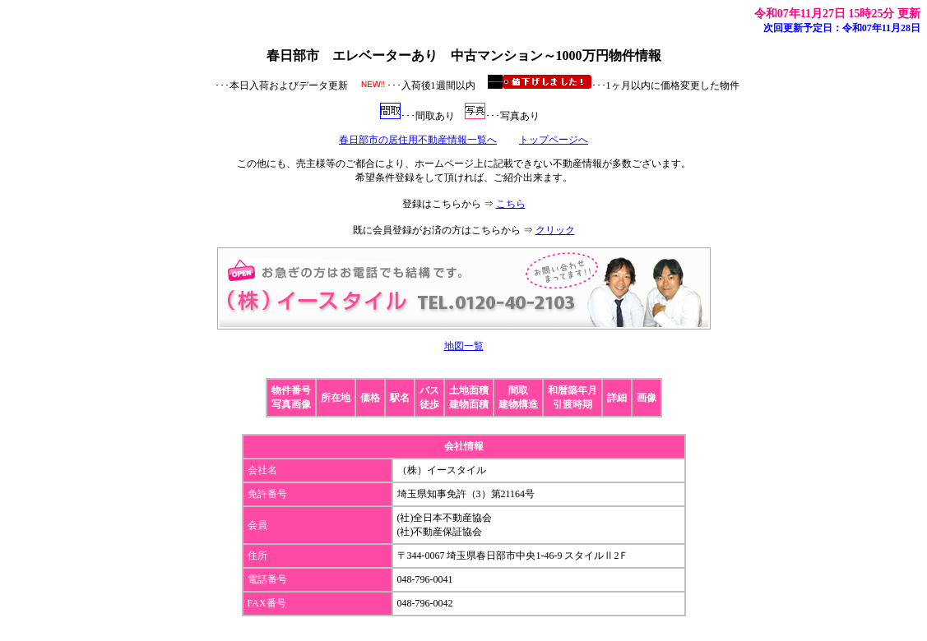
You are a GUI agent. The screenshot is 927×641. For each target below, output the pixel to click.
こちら (511, 204)
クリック (555, 230)
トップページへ (553, 139)
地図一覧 (464, 346)
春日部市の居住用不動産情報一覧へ (418, 139)
